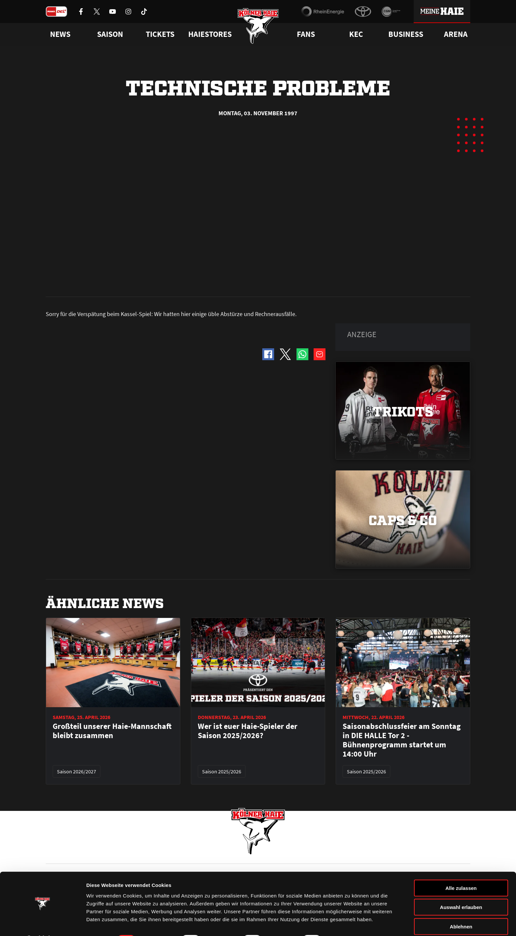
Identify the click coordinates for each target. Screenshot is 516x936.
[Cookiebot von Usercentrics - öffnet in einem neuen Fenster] (42, 923)
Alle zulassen (461, 870)
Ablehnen (461, 909)
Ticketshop (164, 853)
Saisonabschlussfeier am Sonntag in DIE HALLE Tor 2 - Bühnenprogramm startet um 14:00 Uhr (402, 591)
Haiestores (210, 34)
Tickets (160, 34)
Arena (456, 34)
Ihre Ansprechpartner (388, 853)
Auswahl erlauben (461, 890)
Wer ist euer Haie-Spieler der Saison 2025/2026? (247, 582)
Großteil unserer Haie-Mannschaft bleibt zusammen (112, 582)
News (52, 853)
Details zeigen (350, 923)
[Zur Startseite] (258, 27)
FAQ (262, 853)
